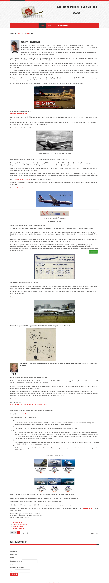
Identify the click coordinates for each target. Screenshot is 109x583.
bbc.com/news (19, 399)
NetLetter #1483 (21, 414)
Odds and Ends (17, 522)
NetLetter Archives (63, 26)
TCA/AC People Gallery (20, 524)
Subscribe (14, 574)
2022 (27, 34)
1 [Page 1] (18, 533)
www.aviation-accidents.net (21, 179)
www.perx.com (87, 508)
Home (42, 26)
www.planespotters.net (20, 188)
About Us (50, 26)
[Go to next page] (24, 532)
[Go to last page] (27, 532)
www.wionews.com (21, 297)
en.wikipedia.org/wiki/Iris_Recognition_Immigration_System (28, 404)
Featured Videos (18, 526)
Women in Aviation (18, 528)
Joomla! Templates (51, 582)
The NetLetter (21, 34)
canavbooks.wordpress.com (18, 113)
